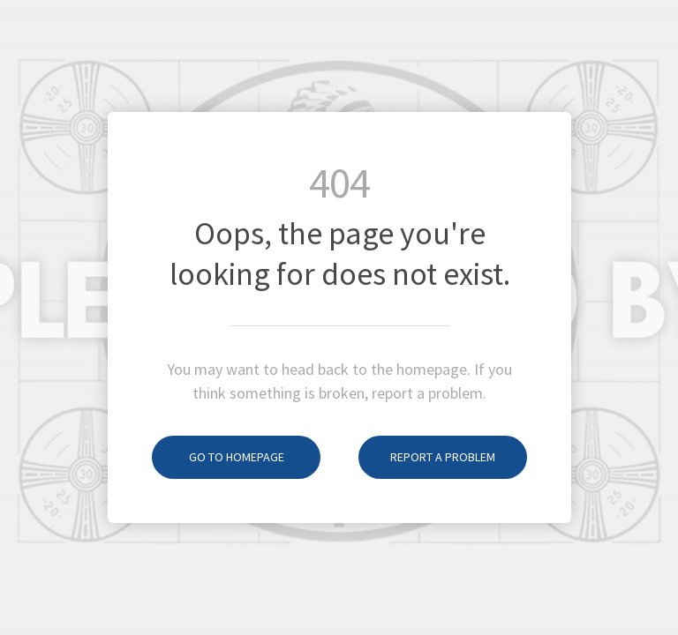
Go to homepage (218, 457)
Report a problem (426, 457)
